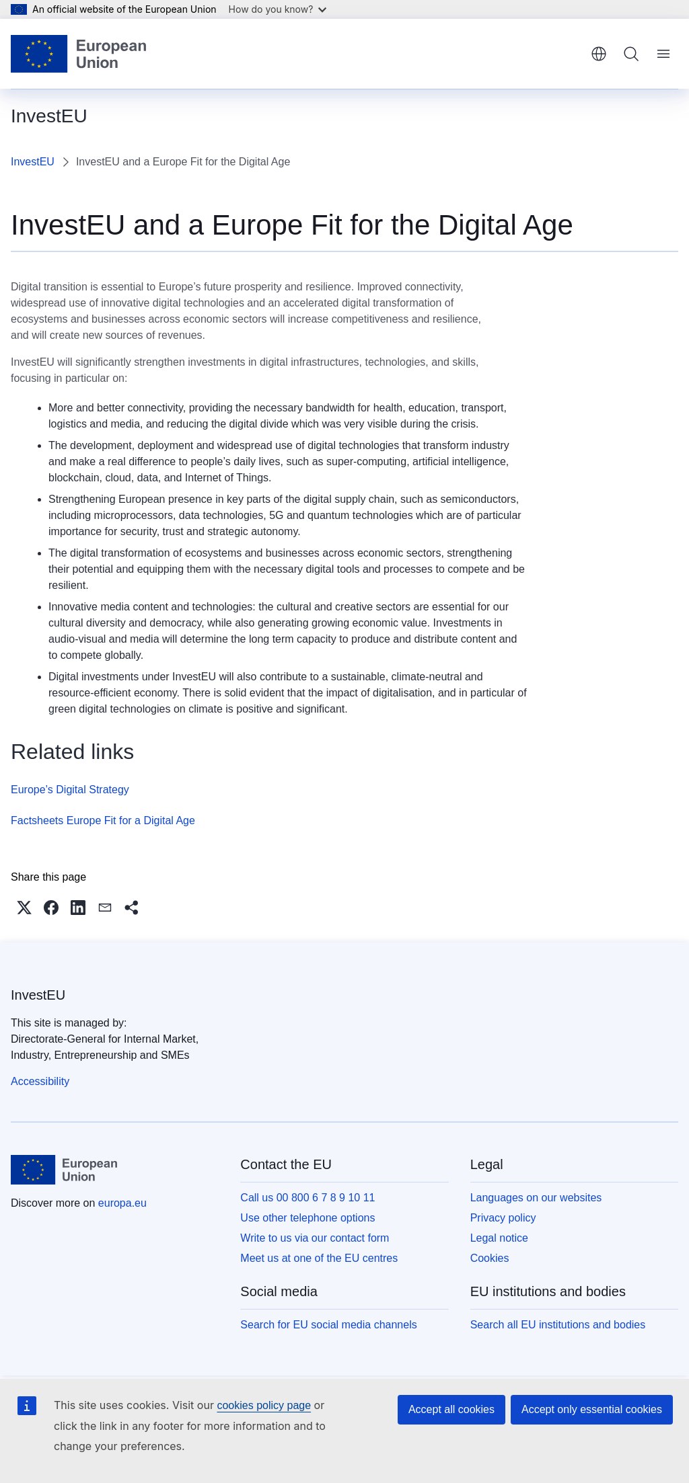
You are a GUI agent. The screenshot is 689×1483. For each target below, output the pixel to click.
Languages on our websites (536, 1197)
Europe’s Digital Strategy (70, 789)
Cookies (489, 1258)
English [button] (599, 54)
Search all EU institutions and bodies (558, 1324)
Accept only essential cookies (591, 1409)
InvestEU (33, 161)
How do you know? (278, 9)
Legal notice (499, 1238)
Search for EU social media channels (328, 1324)
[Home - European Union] (78, 54)
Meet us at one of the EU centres (319, 1258)
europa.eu (122, 1203)
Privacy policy (503, 1218)
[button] (24, 907)
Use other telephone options (307, 1218)
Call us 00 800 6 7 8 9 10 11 (307, 1197)
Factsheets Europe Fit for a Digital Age (103, 820)
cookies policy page (264, 1405)
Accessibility (40, 1081)
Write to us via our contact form (314, 1238)
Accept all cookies (451, 1409)
